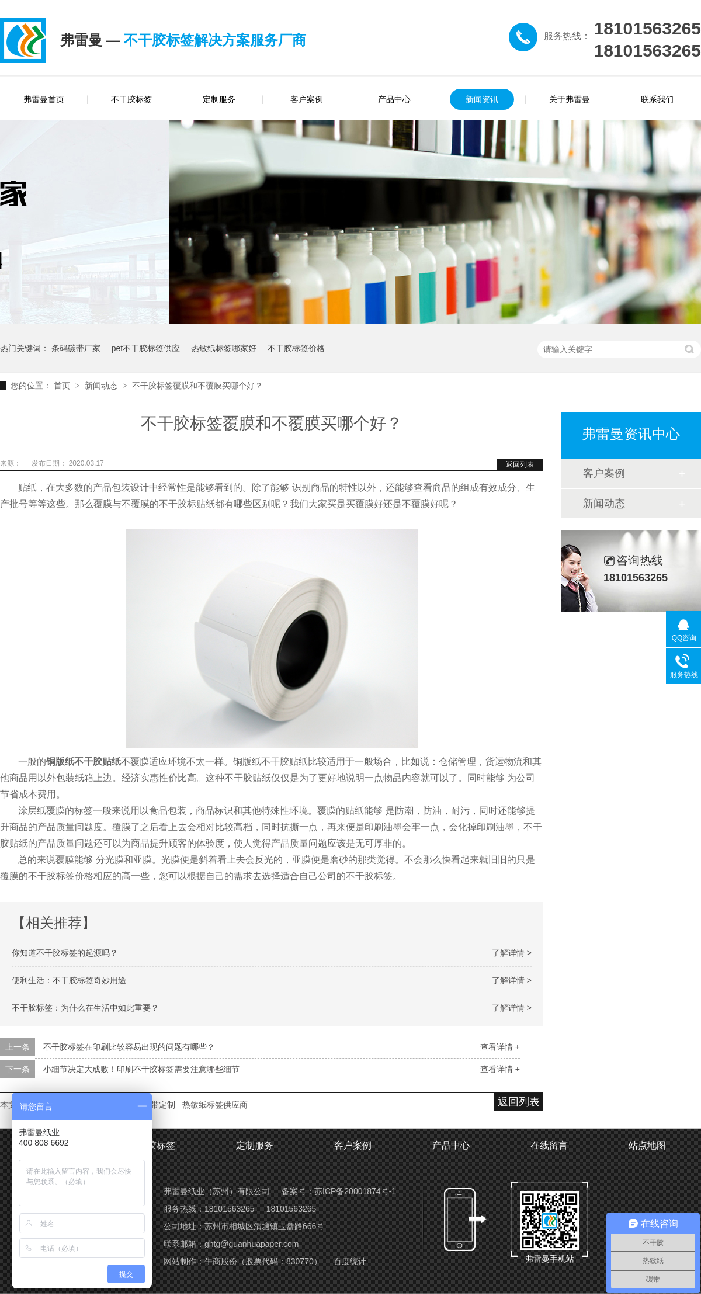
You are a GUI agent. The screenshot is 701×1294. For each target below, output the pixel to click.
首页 (63, 385)
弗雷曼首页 (43, 99)
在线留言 (549, 1145)
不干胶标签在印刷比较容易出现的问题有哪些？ (129, 1047)
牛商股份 (220, 1261)
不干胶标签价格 (296, 348)
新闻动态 (102, 385)
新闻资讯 (482, 99)
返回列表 (520, 464)
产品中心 (394, 99)
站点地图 (647, 1145)
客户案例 (306, 99)
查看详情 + (500, 1047)
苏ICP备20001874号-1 (355, 1191)
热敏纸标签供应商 (215, 1104)
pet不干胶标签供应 (146, 348)
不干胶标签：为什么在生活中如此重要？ (85, 1007)
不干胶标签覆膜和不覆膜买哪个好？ (197, 385)
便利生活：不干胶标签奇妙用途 (69, 980)
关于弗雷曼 (569, 99)
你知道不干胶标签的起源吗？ (65, 953)
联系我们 (657, 99)
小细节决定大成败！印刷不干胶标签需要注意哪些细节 (141, 1069)
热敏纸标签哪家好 (223, 348)
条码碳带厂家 (75, 348)
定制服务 (219, 99)
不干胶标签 (131, 99)
